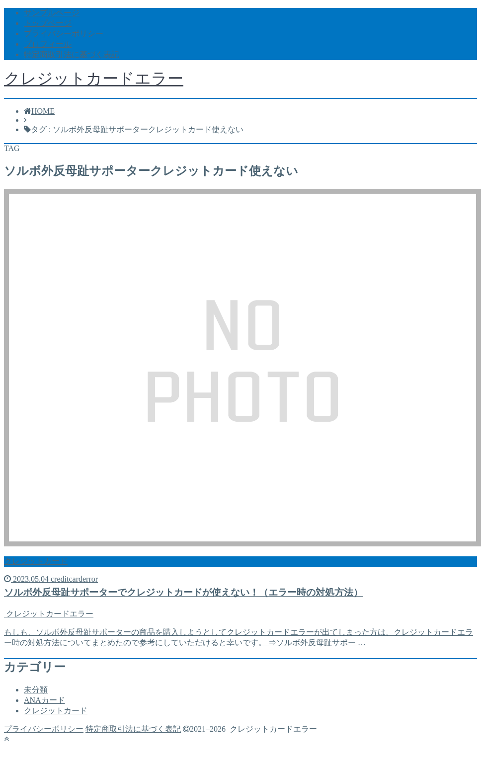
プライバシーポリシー (63, 33)
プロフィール (48, 44)
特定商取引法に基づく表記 (71, 54)
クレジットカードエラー (93, 78)
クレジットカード (55, 710)
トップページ (48, 23)
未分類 (36, 689)
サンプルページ (52, 12)
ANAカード (44, 700)
